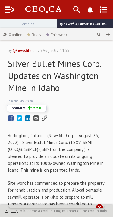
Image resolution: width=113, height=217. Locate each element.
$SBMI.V (27, 108)
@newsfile (22, 50)
